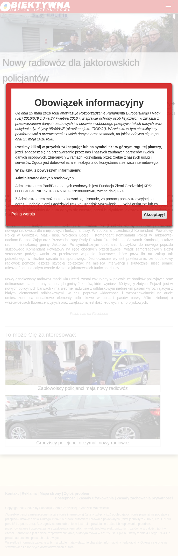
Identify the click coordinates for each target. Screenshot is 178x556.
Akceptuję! (154, 214)
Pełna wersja (23, 214)
